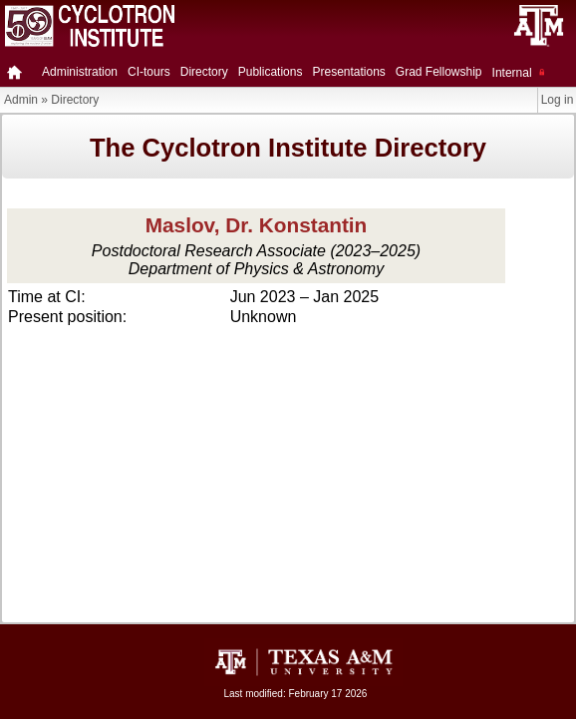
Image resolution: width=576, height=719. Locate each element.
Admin (21, 100)
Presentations (348, 72)
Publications (270, 72)
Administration (80, 72)
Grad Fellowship (439, 72)
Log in (557, 100)
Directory (204, 72)
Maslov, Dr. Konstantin (256, 224)
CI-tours (149, 72)
